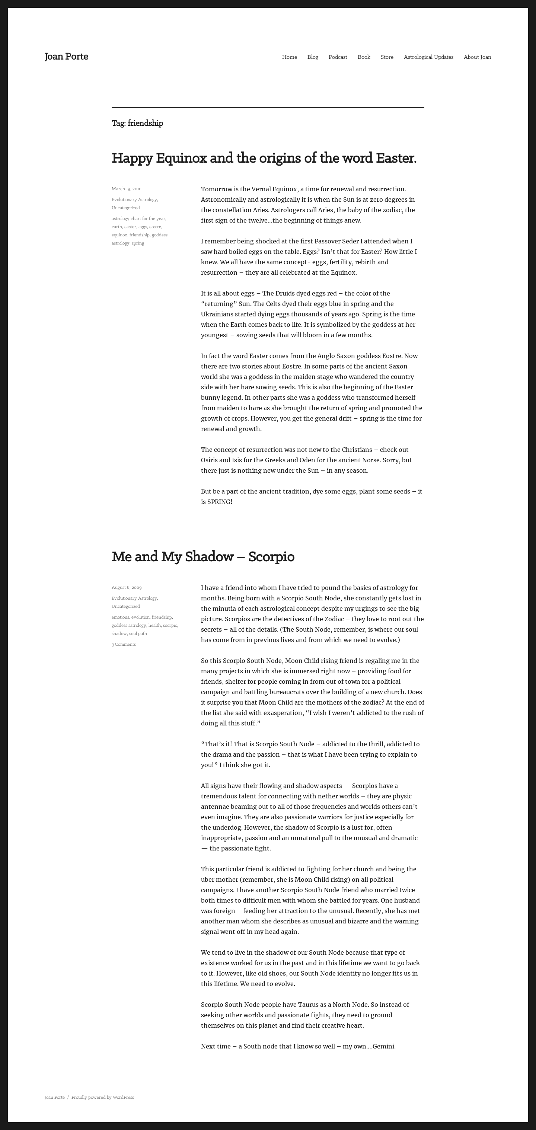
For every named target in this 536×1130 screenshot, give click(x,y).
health (155, 625)
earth (117, 226)
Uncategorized (126, 207)
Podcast (338, 57)
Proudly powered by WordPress (102, 1097)
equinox (119, 235)
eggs (142, 226)
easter (130, 226)
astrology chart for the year (138, 218)
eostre (155, 226)
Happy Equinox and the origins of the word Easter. (264, 158)
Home (289, 57)
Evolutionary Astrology (134, 199)
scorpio (170, 625)
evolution (140, 617)
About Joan (477, 57)
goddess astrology (129, 625)
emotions (120, 617)
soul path (138, 633)
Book (364, 57)
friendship (140, 235)
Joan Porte (66, 57)
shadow (119, 633)
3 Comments (124, 644)
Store (387, 57)
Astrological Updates (428, 57)
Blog (312, 57)
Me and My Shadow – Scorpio (203, 557)
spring (138, 243)
